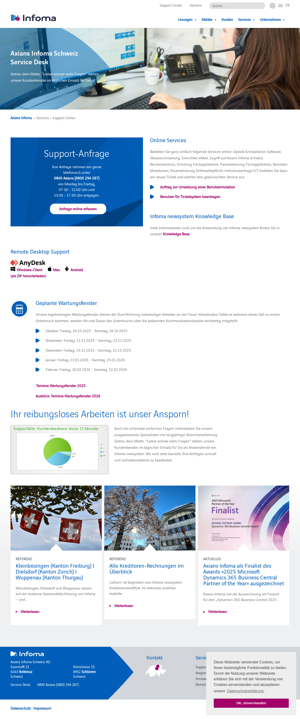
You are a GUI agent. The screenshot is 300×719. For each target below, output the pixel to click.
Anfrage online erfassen (78, 208)
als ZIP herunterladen (28, 275)
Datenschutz (21, 708)
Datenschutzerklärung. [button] (246, 691)
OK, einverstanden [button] (251, 703)
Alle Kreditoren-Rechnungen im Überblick (146, 568)
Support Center (171, 5)
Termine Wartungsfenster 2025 (61, 385)
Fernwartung (205, 678)
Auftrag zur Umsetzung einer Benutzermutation (197, 186)
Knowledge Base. (176, 233)
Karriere (196, 5)
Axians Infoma (21, 117)
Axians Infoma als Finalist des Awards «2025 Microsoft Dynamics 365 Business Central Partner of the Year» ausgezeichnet (243, 574)
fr (287, 5)
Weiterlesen (29, 611)
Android (77, 269)
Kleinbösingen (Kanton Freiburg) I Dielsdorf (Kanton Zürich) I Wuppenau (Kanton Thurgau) (55, 571)
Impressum (42, 708)
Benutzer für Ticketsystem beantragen (190, 196)
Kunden (227, 19)
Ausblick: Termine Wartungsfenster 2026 (68, 395)
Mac (57, 269)
